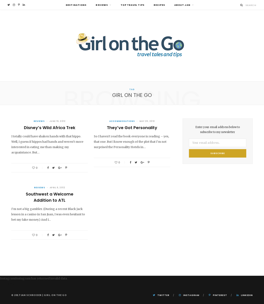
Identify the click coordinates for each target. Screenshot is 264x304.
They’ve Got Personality (132, 128)
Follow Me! (7, 284)
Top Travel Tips (132, 5)
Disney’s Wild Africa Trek (49, 128)
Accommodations (122, 121)
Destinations (76, 5)
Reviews (102, 5)
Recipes (159, 5)
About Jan (182, 5)
